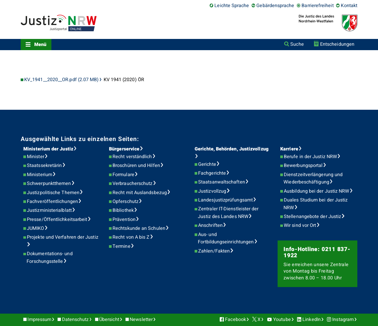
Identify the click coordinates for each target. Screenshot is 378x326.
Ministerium (39, 174)
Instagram (343, 319)
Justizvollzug (212, 191)
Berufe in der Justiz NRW (310, 156)
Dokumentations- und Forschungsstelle (49, 257)
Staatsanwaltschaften (221, 182)
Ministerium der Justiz (48, 149)
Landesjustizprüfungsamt (225, 200)
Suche (297, 44)
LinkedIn (311, 319)
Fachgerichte (212, 173)
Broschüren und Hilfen (136, 165)
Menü (40, 44)
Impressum (39, 319)
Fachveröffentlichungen (52, 201)
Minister (35, 156)
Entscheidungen (337, 44)
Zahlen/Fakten (214, 251)
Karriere (289, 149)
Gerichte (207, 164)
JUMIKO (35, 228)
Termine (122, 246)
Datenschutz (75, 319)
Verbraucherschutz (132, 183)
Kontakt (349, 5)
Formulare (123, 174)
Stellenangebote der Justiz (312, 216)
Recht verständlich (132, 156)
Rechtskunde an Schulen (139, 228)
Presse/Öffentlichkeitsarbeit (57, 219)
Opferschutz (126, 201)
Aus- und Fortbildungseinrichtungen (226, 238)
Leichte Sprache (231, 5)
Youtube (282, 319)
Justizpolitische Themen (53, 192)
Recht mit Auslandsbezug (140, 192)
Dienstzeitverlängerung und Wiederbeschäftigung (313, 178)
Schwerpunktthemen (49, 183)
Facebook (235, 319)
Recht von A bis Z (131, 237)
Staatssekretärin (44, 165)
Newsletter (141, 319)
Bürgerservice (124, 149)
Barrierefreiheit (317, 5)
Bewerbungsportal (303, 165)
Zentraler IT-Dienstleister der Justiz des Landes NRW (228, 212)
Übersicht (109, 319)
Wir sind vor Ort (300, 225)
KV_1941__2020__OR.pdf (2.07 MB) (61, 80)
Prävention (124, 219)
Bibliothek (123, 210)
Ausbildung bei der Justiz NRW (316, 191)
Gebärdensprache (275, 5)
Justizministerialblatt (49, 210)
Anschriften (210, 225)
